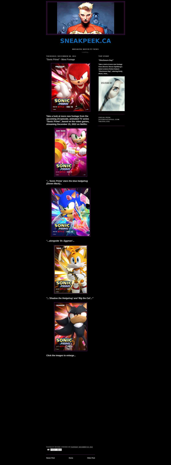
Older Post (91, 458)
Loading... (85, 52)
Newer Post (50, 458)
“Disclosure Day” (106, 60)
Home (71, 458)
